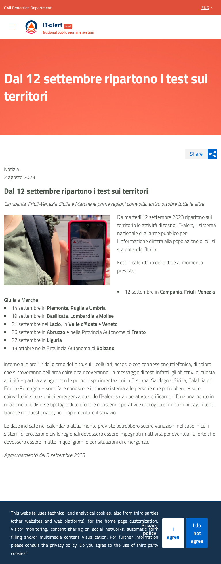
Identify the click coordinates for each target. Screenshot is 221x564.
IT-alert (57, 25)
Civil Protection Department (28, 8)
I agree (173, 533)
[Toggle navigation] (12, 27)
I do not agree (197, 533)
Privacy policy (149, 529)
